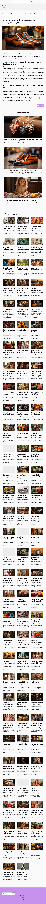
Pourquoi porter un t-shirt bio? (36, 621)
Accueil (3, 14)
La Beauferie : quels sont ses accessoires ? (21, 477)
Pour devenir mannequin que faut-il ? (22, 874)
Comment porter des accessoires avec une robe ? (8, 518)
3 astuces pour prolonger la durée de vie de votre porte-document (9, 353)
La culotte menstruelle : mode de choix (21, 539)
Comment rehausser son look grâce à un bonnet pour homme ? (37, 436)
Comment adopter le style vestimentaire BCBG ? (9, 684)
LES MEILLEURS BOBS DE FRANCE (9, 455)
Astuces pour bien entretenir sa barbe (23, 767)
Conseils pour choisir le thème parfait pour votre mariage (8, 270)
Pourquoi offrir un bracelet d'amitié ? (37, 600)
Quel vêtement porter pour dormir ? (35, 559)
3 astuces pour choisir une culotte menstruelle (23, 790)
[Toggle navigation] (4, 6)
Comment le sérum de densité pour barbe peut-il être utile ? (37, 705)
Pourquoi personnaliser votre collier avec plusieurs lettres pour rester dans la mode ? (23, 140)
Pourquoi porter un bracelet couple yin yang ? (9, 414)
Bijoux (23, 897)
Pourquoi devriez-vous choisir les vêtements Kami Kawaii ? (37, 664)
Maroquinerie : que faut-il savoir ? (37, 496)
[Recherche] (21, 2)
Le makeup (34, 852)
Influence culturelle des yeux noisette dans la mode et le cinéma (37, 270)
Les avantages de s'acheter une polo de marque (36, 373)
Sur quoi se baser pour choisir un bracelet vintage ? (8, 497)
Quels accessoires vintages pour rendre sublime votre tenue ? (8, 643)
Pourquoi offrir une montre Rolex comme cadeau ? (36, 477)
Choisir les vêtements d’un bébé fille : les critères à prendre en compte (23, 200)
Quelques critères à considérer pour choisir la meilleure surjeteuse (9, 791)
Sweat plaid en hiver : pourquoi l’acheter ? (8, 768)
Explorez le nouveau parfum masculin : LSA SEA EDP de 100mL (37, 291)
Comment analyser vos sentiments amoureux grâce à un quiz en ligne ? (23, 229)
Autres (8, 14)
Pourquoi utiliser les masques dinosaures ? (22, 746)
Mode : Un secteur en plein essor (36, 832)
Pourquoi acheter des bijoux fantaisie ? (23, 414)
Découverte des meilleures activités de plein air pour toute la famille (23, 270)
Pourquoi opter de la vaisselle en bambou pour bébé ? (23, 395)
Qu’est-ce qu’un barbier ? (22, 703)
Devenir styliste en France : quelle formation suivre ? (9, 290)
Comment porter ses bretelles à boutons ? (8, 539)
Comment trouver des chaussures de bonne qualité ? (23, 170)
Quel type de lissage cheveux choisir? (22, 373)
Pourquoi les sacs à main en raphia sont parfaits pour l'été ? (9, 374)
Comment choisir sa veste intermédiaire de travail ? (22, 436)
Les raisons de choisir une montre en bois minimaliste (23, 457)
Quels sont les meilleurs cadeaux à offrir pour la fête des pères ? (37, 353)
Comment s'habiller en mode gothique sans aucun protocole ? (37, 332)
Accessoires (23, 895)
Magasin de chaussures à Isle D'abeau (30, 69)
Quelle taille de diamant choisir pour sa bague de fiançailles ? (22, 498)
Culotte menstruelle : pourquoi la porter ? (9, 560)
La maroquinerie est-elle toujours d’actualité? (22, 812)
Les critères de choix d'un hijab (8, 724)
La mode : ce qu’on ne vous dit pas (23, 853)
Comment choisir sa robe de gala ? (36, 767)
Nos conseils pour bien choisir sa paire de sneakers (8, 621)
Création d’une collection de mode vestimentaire (9, 874)
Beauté (23, 893)
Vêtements (23, 899)
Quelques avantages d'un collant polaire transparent (8, 477)
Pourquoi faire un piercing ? (22, 683)
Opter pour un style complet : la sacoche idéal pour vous (37, 395)
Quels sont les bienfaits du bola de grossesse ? (8, 580)
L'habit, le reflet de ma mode (9, 853)
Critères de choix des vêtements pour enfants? (8, 812)
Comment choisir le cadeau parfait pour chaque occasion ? (36, 250)
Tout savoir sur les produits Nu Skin (22, 662)
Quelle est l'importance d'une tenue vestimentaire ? (9, 664)
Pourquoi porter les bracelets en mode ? (36, 414)
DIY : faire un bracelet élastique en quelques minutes (36, 643)
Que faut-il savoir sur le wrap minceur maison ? (8, 833)
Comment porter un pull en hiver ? (22, 579)
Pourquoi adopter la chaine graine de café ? (23, 725)
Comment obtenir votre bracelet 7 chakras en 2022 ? (36, 580)
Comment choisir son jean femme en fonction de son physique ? (37, 726)
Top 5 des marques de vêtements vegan (37, 746)
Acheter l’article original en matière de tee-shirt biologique (36, 791)
